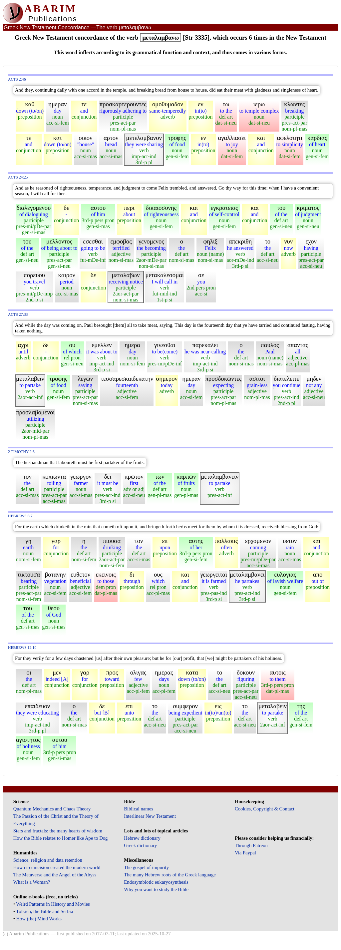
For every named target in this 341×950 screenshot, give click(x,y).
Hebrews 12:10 (22, 648)
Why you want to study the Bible (156, 889)
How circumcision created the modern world (57, 867)
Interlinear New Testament (150, 816)
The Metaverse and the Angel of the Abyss (55, 874)
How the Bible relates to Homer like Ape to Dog (60, 838)
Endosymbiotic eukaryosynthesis (156, 882)
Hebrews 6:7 (20, 516)
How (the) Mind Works (39, 918)
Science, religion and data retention (47, 860)
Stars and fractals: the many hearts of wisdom (57, 830)
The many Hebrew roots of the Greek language (170, 874)
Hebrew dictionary (142, 838)
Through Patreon (251, 845)
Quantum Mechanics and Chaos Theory (52, 808)
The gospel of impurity (146, 867)
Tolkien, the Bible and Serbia (44, 911)
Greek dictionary (140, 845)
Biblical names (138, 808)
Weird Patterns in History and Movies (53, 904)
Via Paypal (245, 852)
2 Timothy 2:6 (21, 452)
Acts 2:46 (17, 79)
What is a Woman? (31, 882)
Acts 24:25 (18, 177)
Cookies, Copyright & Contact (264, 808)
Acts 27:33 (18, 314)
